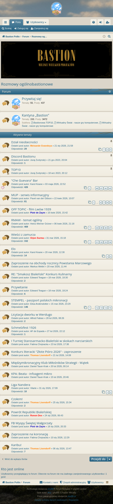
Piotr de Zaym (37, 212)
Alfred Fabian (37, 318)
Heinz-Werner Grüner (41, 223)
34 (110, 242)
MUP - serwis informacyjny (30, 195)
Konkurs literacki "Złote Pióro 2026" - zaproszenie (46, 352)
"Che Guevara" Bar (24, 180)
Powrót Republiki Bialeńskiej (31, 412)
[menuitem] (94, 22)
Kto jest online (12, 469)
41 (101, 188)
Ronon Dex (36, 415)
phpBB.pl (71, 496)
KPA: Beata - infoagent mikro (31, 374)
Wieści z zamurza (23, 234)
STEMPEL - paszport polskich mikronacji (39, 300)
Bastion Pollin (19, 22)
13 (101, 307)
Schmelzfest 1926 (23, 327)
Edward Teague (38, 277)
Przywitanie (19, 287)
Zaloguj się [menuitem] (101, 23)
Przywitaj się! (31, 99)
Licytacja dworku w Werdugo (31, 314)
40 (97, 188)
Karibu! (16, 445)
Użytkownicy (58, 22)
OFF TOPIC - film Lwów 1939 (31, 209)
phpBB (51, 489)
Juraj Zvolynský (38, 160)
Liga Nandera (20, 385)
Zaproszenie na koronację (29, 434)
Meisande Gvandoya (41, 145)
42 (106, 188)
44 (97, 227)
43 (110, 188)
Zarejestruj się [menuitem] (108, 23)
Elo (13, 249)
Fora (38, 22)
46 (106, 227)
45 (101, 227)
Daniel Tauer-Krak (39, 366)
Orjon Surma (37, 238)
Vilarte (33, 388)
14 (106, 307)
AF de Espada (37, 331)
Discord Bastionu (23, 156)
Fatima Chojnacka (39, 344)
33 (106, 242)
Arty (49, 493)
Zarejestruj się (41, 28)
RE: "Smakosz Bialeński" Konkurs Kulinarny (41, 274)
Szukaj (8, 28)
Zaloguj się (22, 28)
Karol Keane (36, 184)
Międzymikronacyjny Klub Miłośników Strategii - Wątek (50, 363)
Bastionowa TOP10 (42, 122)
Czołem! (17, 399)
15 (110, 307)
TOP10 (16, 170)
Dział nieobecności (24, 142)
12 (97, 307)
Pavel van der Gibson (41, 198)
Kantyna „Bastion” (35, 115)
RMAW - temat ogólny (26, 220)
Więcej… (6, 23)
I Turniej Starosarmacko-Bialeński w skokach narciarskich (51, 341)
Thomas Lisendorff (40, 355)
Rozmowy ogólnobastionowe (27, 84)
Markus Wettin (37, 266)
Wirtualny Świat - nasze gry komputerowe (76, 122)
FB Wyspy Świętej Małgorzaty (31, 423)
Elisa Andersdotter (39, 304)
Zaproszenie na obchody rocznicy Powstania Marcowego (51, 263)
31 (97, 242)
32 (101, 242)
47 (110, 227)
